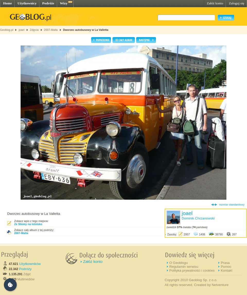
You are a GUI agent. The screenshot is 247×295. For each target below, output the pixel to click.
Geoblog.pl (6, 29)
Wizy (63, 3)
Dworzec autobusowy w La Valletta (85, 29)
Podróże (48, 3)
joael (21, 29)
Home (7, 3)
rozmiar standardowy (231, 204)
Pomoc (226, 267)
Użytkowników (30, 264)
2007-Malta (51, 29)
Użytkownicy (27, 3)
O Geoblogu (178, 263)
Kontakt (226, 270)
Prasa (225, 263)
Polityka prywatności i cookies (192, 270)
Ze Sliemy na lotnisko (28, 224)
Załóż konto (215, 3)
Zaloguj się (236, 3)
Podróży (25, 269)
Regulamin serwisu (183, 267)
